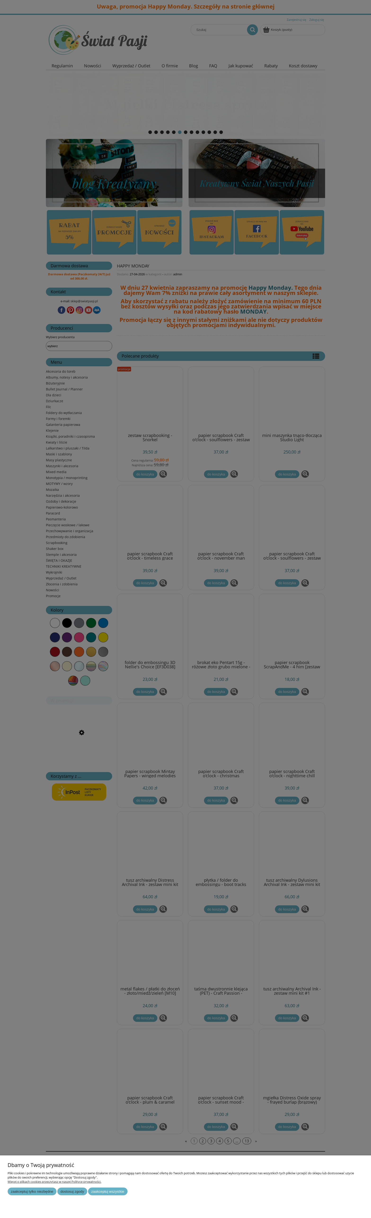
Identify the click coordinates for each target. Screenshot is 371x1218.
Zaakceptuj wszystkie (107, 1191)
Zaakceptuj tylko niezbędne (32, 1191)
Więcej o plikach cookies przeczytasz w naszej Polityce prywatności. (54, 1181)
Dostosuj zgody (72, 1191)
